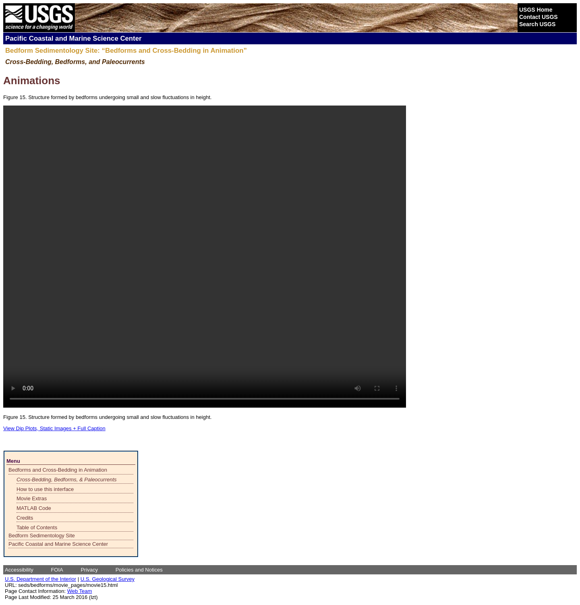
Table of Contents (37, 527)
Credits (25, 518)
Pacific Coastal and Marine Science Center (58, 544)
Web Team (79, 591)
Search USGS (537, 24)
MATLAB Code (34, 508)
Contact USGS (538, 17)
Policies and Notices (139, 570)
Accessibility (19, 570)
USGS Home (535, 9)
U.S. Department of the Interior (40, 579)
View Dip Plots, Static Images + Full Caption (54, 428)
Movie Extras (32, 498)
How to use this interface (45, 489)
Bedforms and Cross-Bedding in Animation (57, 470)
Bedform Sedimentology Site (41, 535)
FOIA (57, 570)
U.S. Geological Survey (108, 579)
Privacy (89, 570)
